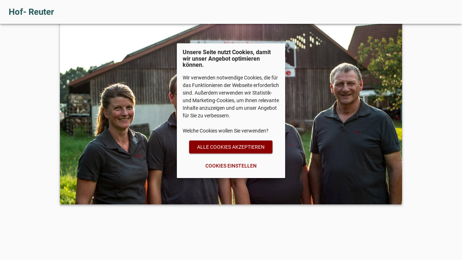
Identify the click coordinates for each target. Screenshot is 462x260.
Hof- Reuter (31, 12)
